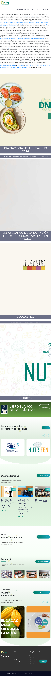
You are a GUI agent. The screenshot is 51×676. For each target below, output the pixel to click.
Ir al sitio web (24, 67)
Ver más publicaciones (41, 592)
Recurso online (20, 65)
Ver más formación (42, 561)
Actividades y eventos (20, 9)
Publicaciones (30, 9)
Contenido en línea (29, 65)
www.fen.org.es (38, 65)
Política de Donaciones (31, 661)
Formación (38, 9)
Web (44, 65)
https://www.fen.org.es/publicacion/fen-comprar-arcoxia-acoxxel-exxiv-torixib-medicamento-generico (24, 22)
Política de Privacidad (31, 659)
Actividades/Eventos (18, 661)
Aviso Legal (29, 655)
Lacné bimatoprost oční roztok (31, 16)
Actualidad (46, 9)
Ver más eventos (43, 537)
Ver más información (45, 406)
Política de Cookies (30, 657)
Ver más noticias (43, 475)
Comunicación (25, 3)
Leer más (3, 510)
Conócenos (18, 3)
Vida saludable (35, 3)
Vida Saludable (17, 659)
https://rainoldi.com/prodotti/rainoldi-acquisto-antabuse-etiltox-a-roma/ (23, 48)
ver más (46, 428)
